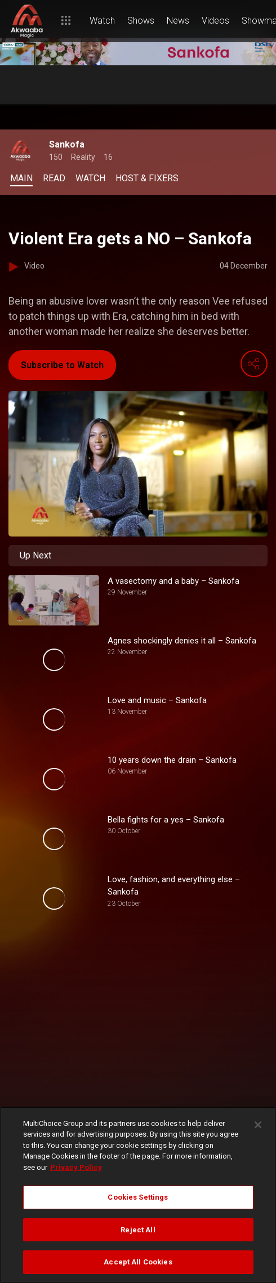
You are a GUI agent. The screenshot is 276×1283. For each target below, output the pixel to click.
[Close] (258, 1124)
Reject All (138, 1230)
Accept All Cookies (138, 1262)
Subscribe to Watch (62, 365)
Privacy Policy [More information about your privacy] (76, 1167)
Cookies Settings (138, 1197)
